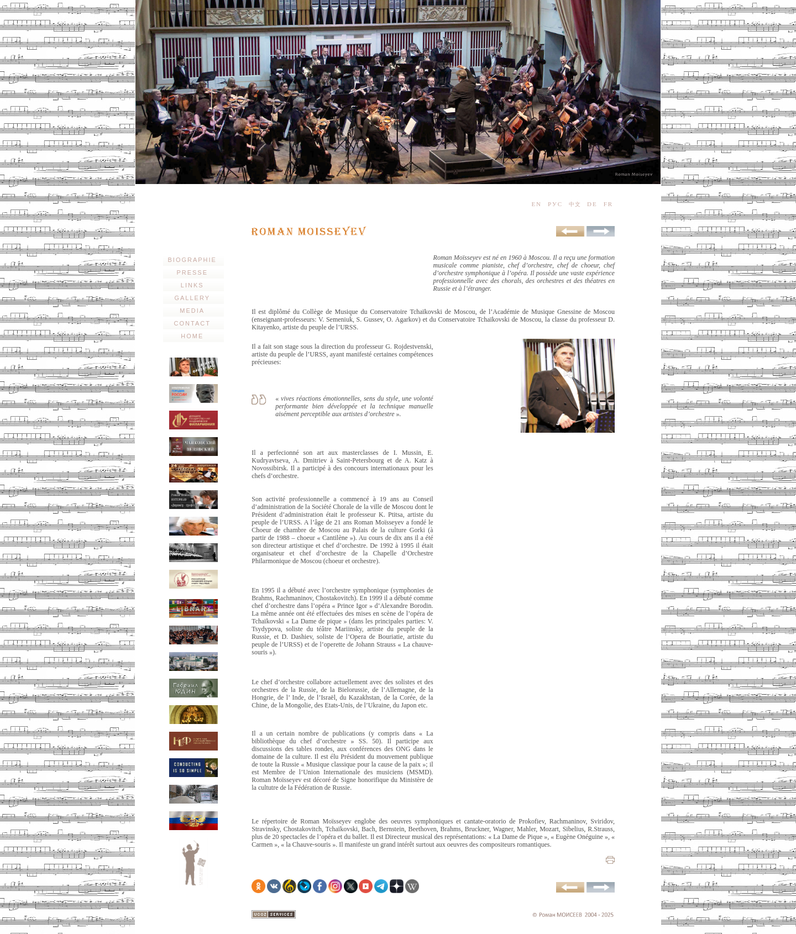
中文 (575, 204)
